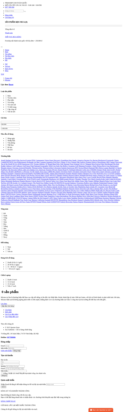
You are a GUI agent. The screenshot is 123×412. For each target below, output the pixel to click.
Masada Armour (6, 168)
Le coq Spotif (112, 185)
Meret (92, 194)
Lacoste (16, 185)
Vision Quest (49, 160)
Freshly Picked (115, 170)
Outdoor (20, 187)
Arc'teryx (94, 192)
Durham (8, 160)
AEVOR (10, 183)
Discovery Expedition (61, 160)
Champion (17, 173)
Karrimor (106, 198)
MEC (57, 177)
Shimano (107, 194)
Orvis (84, 196)
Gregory (30, 183)
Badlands (17, 200)
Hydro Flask (43, 196)
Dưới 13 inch (11, 280)
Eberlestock (102, 160)
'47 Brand (49, 164)
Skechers (81, 198)
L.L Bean (39, 185)
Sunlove (83, 162)
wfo (57, 179)
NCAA (15, 164)
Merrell (11, 200)
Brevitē (99, 177)
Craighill (4, 162)
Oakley (3, 198)
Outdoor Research (68, 175)
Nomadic (47, 192)
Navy (4, 237)
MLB (57, 173)
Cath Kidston (66, 190)
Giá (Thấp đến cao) (11, 317)
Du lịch (8, 150)
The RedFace (113, 189)
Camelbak (19, 177)
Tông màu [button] (4, 209)
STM (54, 189)
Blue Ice (65, 194)
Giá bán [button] (4, 118)
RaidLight (99, 190)
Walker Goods (49, 183)
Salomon (26, 185)
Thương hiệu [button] (6, 156)
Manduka (69, 192)
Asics (91, 183)
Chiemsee (24, 194)
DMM (61, 179)
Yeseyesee (118, 162)
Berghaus (61, 185)
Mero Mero (79, 177)
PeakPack (4, 170)
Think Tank (106, 170)
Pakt (78, 162)
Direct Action (41, 189)
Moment (86, 173)
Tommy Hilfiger (94, 181)
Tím (3, 220)
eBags (3, 172)
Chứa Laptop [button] (6, 275)
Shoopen (13, 175)
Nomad (39, 202)
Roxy (25, 187)
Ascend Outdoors (70, 183)
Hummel (41, 192)
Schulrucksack (89, 198)
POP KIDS (18, 192)
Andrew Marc (47, 185)
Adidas (77, 181)
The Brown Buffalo (75, 196)
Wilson (44, 202)
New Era (55, 185)
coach (38, 179)
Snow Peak (30, 166)
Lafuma (8, 202)
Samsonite (83, 172)
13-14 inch (10, 282)
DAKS (13, 160)
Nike (86, 181)
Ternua (18, 194)
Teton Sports (28, 196)
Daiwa (3, 181)
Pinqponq (111, 192)
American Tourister (45, 170)
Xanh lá (5, 230)
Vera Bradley (10, 172)
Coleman (96, 189)
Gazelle (94, 177)
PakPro (30, 173)
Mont (22, 196)
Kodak (3, 166)
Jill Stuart (10, 185)
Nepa (55, 198)
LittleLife (112, 179)
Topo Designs (99, 194)
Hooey (89, 172)
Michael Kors (94, 185)
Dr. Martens (48, 187)
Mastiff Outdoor (77, 173)
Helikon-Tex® (33, 190)
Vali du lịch (10, 112)
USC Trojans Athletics (38, 164)
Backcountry (114, 166)
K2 (120, 196)
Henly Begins (21, 175)
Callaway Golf (11, 166)
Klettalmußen (38, 177)
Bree (119, 181)
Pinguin (22, 181)
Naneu (29, 187)
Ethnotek (79, 170)
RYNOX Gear (12, 162)
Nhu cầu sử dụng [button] (7, 134)
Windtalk (83, 175)
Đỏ (3, 213)
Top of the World (7, 164)
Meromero (63, 177)
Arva (78, 190)
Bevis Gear (106, 166)
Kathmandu (37, 194)
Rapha (83, 194)
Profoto (32, 175)
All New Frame (25, 202)
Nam (8, 247)
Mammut (82, 166)
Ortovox (97, 196)
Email (3, 346)
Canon (57, 196)
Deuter (77, 189)
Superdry (4, 179)
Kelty (14, 194)
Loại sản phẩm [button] (6, 91)
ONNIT (36, 196)
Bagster (81, 202)
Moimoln (62, 173)
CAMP (59, 194)
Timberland (103, 183)
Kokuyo (95, 162)
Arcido (15, 183)
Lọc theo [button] (4, 304)
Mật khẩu (4, 348)
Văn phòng (10, 143)
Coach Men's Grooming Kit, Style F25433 (21, 179)
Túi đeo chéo (10, 98)
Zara (69, 200)
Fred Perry (57, 162)
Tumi (8, 187)
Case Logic (113, 181)
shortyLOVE (41, 181)
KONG (118, 179)
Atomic (12, 177)
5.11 (19, 183)
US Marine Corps (71, 185)
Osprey (102, 172)
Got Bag (37, 162)
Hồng (4, 235)
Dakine (32, 170)
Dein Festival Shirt (98, 164)
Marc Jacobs (104, 189)
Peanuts (89, 162)
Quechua (4, 190)
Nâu (3, 228)
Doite (95, 166)
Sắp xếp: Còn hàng (8, 306)
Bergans (33, 185)
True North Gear (26, 200)
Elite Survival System (24, 160)
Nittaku (3, 187)
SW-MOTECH (59, 183)
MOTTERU (45, 173)
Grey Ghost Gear (62, 181)
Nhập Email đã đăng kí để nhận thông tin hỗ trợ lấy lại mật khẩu (23, 384)
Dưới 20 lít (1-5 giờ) (13, 262)
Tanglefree (51, 196)
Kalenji (63, 202)
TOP (2, 74)
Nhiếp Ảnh (10, 140)
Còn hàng (8, 310)
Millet (93, 190)
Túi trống (8, 54)
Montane (50, 194)
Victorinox (80, 183)
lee (105, 175)
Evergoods (110, 160)
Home (7, 50)
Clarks (59, 198)
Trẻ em (7, 66)
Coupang (43, 162)
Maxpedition (63, 200)
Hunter (112, 194)
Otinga (63, 162)
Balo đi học (9, 69)
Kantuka (69, 173)
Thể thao (9, 145)
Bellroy (65, 166)
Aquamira (49, 162)
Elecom (73, 190)
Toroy (3, 204)
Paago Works (5, 177)
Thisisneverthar (37, 168)
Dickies (110, 196)
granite (66, 179)
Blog (6, 71)
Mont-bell (112, 187)
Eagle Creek (115, 190)
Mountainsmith (89, 202)
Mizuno (7, 80)
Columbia (86, 200)
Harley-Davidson (62, 172)
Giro (37, 170)
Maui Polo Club (58, 164)
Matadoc (115, 177)
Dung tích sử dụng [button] (7, 258)
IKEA (92, 200)
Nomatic (110, 183)
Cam (4, 233)
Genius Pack (5, 196)
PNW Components (37, 160)
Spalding (74, 198)
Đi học (8, 147)
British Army (99, 200)
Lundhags (16, 196)
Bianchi (102, 181)
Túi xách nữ (10, 105)
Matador (109, 177)
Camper (30, 198)
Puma (107, 181)
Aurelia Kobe (100, 179)
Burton (86, 185)
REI (116, 194)
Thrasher (78, 179)
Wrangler (10, 173)
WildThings (98, 198)
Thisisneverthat (48, 168)
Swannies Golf (73, 166)
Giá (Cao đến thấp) (11, 314)
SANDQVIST (55, 202)
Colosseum (57, 168)
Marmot (35, 200)
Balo (6, 52)
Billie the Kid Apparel (41, 198)
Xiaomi (74, 162)
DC (96, 187)
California (41, 200)
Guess (52, 190)
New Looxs (87, 177)
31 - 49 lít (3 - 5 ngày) (13, 267)
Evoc (55, 194)
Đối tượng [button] (4, 242)
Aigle (107, 179)
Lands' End (87, 192)
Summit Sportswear (68, 168)
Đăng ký (4, 375)
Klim (64, 192)
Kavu (3, 202)
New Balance (106, 202)
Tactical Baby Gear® (42, 175)
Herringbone (64, 196)
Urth (28, 175)
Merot (77, 175)
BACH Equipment (49, 177)
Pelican (99, 166)
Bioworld (24, 173)
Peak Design (103, 185)
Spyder (60, 187)
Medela (59, 175)
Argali (3, 160)
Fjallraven (4, 200)
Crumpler (16, 189)
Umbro (82, 190)
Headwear (52, 179)
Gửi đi (3, 387)
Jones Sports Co (111, 175)
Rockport (74, 200)
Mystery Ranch (57, 170)
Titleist (119, 175)
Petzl (34, 189)
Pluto (104, 177)
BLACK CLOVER (107, 173)
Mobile (3, 366)
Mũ (6, 60)
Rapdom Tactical (44, 190)
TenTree (4, 183)
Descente (14, 170)
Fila (9, 170)
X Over (68, 162)
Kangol (80, 200)
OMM (50, 172)
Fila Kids (116, 164)
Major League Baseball (107, 168)
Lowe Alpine (66, 198)
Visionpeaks (45, 179)
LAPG (51, 198)
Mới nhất (8, 312)
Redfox (86, 183)
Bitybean (89, 175)
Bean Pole (71, 181)
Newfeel (111, 200)
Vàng (4, 218)
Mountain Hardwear (13, 181)
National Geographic (41, 166)
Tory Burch (92, 179)
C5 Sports (118, 168)
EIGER (7, 175)
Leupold (114, 172)
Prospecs (54, 192)
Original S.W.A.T (80, 164)
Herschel (83, 189)
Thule (87, 194)
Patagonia (13, 187)
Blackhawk (71, 177)
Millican (88, 190)
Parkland (72, 170)
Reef (92, 196)
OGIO (34, 187)
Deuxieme (114, 202)
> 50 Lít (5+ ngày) (12, 269)
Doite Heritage (28, 177)
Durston (87, 160)
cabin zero (26, 170)
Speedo (55, 187)
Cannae (112, 162)
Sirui (11, 196)
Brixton (108, 172)
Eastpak (48, 200)
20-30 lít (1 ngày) (12, 265)
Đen (3, 224)
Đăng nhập (17, 351)
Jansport (35, 192)
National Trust (69, 164)
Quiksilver (104, 196)
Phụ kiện (8, 58)
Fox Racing (94, 160)
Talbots (20, 170)
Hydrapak (30, 162)
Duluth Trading (102, 192)
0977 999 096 (9, 7)
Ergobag (49, 189)
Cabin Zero (86, 170)
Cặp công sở (10, 109)
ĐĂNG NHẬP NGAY (8, 401)
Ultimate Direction (7, 192)
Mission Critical (31, 181)
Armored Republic (25, 168)
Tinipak (99, 170)
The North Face (38, 183)
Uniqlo (92, 187)
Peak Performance (74, 194)
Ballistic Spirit (27, 192)
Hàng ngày (10, 138)
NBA (97, 168)
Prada (21, 185)
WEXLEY (53, 175)
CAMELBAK (11, 198)
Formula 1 (89, 166)
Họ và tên (4, 360)
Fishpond (58, 190)
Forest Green (15, 202)
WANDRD (37, 173)
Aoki (49, 202)
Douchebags (101, 162)
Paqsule (44, 194)
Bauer (30, 194)
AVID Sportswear (24, 164)
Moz (54, 172)
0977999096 (11, 337)
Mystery (72, 179)
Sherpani (72, 189)
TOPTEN (8, 194)
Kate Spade (73, 160)
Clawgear (15, 168)
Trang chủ (8, 78)
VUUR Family (35, 172)
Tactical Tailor (51, 181)
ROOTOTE (54, 200)
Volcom (118, 198)
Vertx (106, 200)
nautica (95, 175)
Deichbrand (109, 164)
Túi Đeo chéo (9, 56)
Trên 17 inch (10, 286)
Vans (76, 187)
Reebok (116, 196)
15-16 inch (10, 284)
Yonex (82, 181)
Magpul (89, 164)
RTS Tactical (79, 168)
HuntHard (59, 189)
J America (80, 160)
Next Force (44, 172)
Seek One (59, 166)
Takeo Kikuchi (12, 190)
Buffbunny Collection (22, 172)
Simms (10, 189)
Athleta (52, 173)
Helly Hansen (78, 192)
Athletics (117, 200)
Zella (88, 196)
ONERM (93, 170)
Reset (11, 84)
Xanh (4, 216)
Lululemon (24, 189)
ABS (108, 162)
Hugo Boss (96, 172)
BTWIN (33, 202)
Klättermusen (22, 162)
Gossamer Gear (103, 187)
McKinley (40, 187)
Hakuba (96, 183)
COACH (19, 198)
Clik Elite (89, 189)
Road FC (66, 170)
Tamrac (25, 198)
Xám (4, 222)
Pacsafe (60, 192)
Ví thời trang (10, 107)
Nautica (101, 175)
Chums (116, 160)
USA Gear (98, 202)
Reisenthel (4, 189)
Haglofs (66, 189)
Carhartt (24, 183)
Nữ (6, 64)
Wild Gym (52, 166)
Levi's (30, 189)
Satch (26, 190)
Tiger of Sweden (68, 187)
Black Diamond (89, 168)
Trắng (4, 226)
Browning (80, 185)
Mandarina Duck (84, 187)
